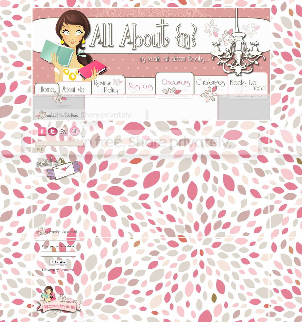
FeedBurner (67, 270)
